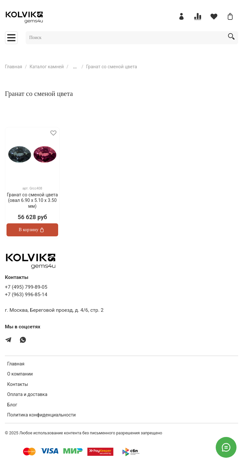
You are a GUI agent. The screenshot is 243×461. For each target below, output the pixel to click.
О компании (20, 373)
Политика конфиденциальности (41, 414)
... (75, 66)
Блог (12, 404)
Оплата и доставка (27, 394)
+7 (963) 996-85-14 (26, 294)
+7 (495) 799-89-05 (26, 287)
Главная (13, 66)
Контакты (17, 384)
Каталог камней (47, 66)
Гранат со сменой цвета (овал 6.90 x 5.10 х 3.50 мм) (32, 200)
